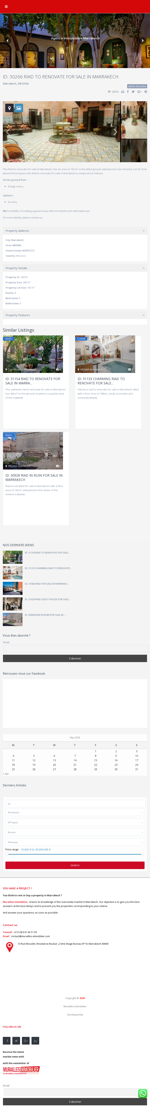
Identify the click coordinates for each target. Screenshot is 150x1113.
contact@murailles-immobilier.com (30, 936)
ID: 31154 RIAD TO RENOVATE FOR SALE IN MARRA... (32, 380)
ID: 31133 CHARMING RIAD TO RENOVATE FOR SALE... (101, 380)
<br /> (31, 978)
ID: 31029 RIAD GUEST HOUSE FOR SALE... (47, 599)
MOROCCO (28, 250)
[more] (19, 397)
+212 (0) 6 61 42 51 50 (25, 932)
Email (6, 642)
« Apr (6, 773)
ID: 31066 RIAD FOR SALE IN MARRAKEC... (47, 583)
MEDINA (23, 83)
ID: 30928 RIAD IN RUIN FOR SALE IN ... (45, 614)
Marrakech (9, 83)
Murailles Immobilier (75, 1006)
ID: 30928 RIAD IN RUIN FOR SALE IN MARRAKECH (34, 477)
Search (75, 865)
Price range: (12, 849)
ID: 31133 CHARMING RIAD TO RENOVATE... (48, 568)
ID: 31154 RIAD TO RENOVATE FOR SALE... (47, 552)
